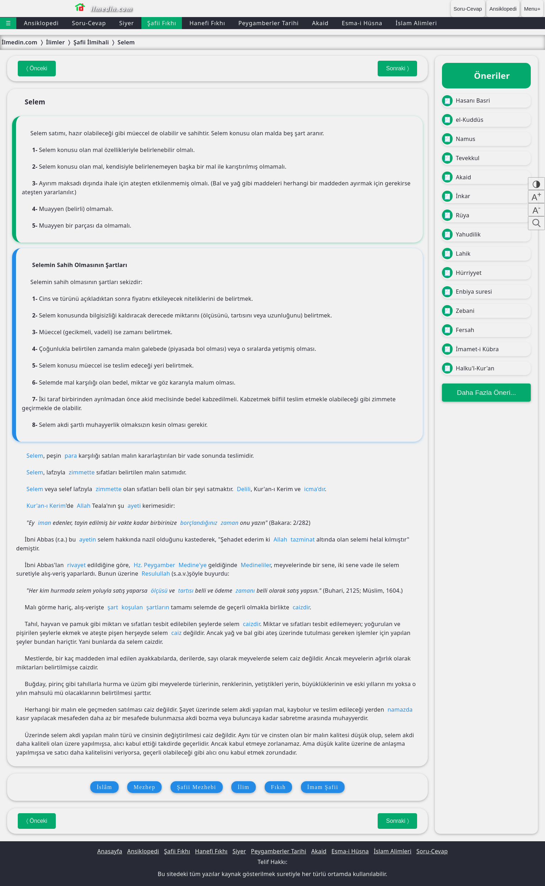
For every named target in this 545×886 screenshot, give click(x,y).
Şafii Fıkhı (161, 23)
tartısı (186, 590)
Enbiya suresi (467, 292)
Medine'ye (192, 565)
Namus (458, 139)
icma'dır (314, 489)
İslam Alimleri (416, 23)
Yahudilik (461, 234)
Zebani (458, 310)
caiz (176, 633)
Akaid (320, 23)
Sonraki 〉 (397, 68)
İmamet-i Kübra (470, 349)
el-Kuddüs (462, 119)
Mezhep (144, 787)
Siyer (126, 23)
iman (44, 523)
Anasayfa (109, 851)
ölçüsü (159, 590)
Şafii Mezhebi (196, 787)
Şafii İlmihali (91, 42)
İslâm (104, 787)
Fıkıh (278, 787)
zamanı (245, 590)
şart (112, 607)
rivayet (76, 565)
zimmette (82, 472)
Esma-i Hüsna (362, 23)
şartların (157, 607)
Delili (244, 489)
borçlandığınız (198, 523)
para (71, 456)
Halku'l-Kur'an (468, 368)
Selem (126, 42)
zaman (229, 523)
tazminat (303, 539)
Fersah (458, 330)
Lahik (456, 253)
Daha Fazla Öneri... (486, 392)
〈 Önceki (36, 68)
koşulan (132, 607)
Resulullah (156, 573)
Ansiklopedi (503, 9)
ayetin (87, 539)
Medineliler (256, 565)
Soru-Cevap (468, 9)
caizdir (301, 607)
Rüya (455, 215)
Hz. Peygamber (154, 565)
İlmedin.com (19, 42)
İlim (243, 787)
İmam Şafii (323, 787)
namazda (400, 709)
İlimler (55, 42)
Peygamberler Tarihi (268, 23)
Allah (84, 506)
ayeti (134, 506)
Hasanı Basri (466, 101)
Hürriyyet (461, 272)
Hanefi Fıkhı (207, 23)
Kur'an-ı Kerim (46, 506)
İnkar (456, 196)
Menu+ (532, 9)
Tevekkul (460, 158)
